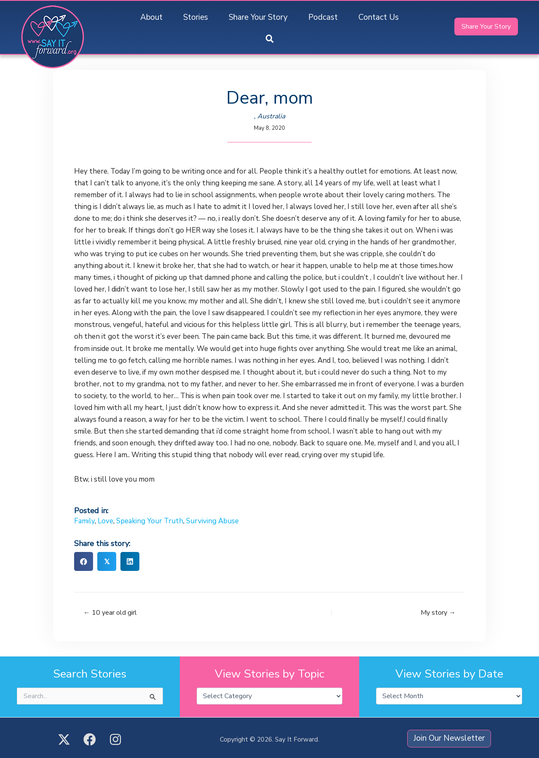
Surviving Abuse (212, 521)
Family (84, 521)
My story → (438, 612)
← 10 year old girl (110, 612)
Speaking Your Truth (149, 521)
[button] (269, 39)
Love (105, 521)
